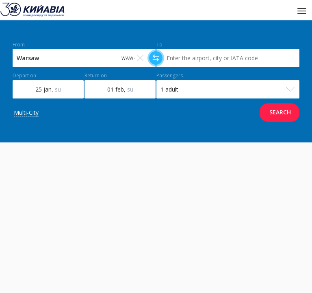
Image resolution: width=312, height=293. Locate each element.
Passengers (169, 76)
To (159, 45)
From (19, 45)
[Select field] (84, 58)
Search (280, 112)
